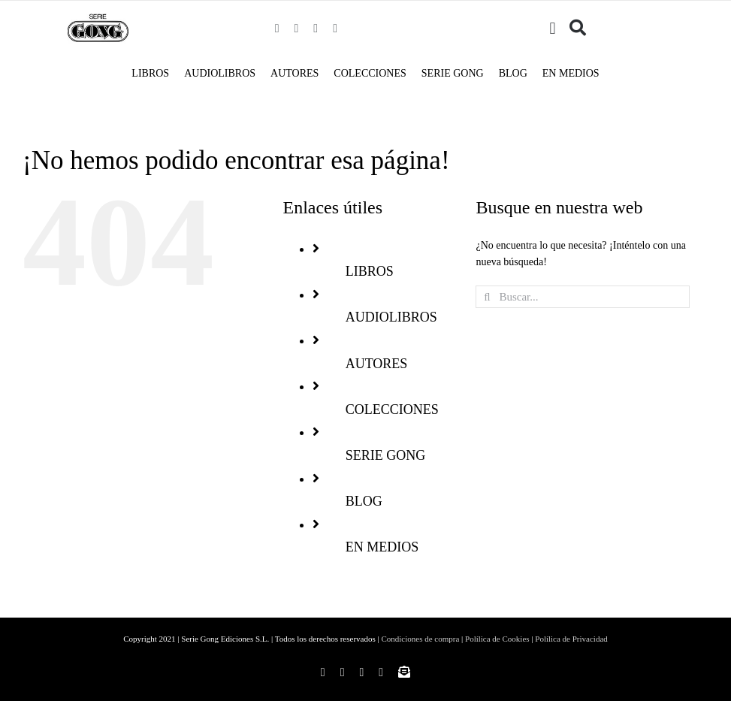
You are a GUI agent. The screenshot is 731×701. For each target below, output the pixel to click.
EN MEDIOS (382, 546)
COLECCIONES (392, 409)
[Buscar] (577, 29)
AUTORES (377, 363)
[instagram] (297, 29)
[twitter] (315, 29)
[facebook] (277, 29)
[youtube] (335, 29)
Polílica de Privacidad (571, 638)
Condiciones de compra (420, 638)
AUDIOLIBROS (391, 317)
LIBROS (370, 271)
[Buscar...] (582, 297)
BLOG (364, 501)
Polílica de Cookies (497, 638)
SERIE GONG (386, 455)
